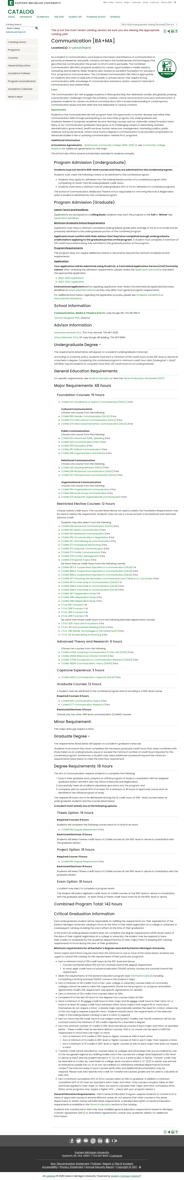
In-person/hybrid (80, 48)
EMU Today (108, 2)
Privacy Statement (71, 1167)
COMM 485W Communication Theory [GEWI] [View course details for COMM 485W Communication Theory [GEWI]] (86, 663)
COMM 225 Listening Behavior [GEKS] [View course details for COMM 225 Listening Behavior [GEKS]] (82, 467)
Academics (43, 16)
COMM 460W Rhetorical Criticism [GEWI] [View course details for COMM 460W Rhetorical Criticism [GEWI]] (84, 656)
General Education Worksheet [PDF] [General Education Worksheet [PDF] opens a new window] (143, 378)
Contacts (116, 1156)
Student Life (75, 16)
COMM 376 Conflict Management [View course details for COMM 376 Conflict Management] (80, 556)
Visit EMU (59, 16)
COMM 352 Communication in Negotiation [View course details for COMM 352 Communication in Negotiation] (84, 537)
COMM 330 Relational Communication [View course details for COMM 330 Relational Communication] (82, 533)
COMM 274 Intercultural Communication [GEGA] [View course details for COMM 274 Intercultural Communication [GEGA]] (88, 420)
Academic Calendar (20, 89)
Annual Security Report (100, 1167)
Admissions (26, 16)
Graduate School (96, 16)
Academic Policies (19, 73)
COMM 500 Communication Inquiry (80, 701)
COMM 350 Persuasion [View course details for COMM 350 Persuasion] (73, 445)
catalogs (51, 1176)
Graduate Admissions (148, 295)
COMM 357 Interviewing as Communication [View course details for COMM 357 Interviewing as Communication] (85, 541)
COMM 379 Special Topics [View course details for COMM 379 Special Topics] (75, 560)
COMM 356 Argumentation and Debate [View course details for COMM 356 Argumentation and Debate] (83, 453)
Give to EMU (166, 2)
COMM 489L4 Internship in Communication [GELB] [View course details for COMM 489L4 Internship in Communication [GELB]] (89, 589)
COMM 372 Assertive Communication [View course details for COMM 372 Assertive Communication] (82, 548)
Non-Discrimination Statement (70, 1163)
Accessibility (50, 1167)
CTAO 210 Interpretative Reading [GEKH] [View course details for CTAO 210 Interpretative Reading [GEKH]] (84, 627)
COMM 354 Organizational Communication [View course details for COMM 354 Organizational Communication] (85, 489)
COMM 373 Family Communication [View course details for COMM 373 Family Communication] (80, 552)
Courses (13, 57)
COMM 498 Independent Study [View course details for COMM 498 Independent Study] (78, 597)
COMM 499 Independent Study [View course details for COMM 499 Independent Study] (78, 601)
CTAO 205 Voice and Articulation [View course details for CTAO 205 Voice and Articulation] (79, 623)
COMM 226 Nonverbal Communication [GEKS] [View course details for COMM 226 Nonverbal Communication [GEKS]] (87, 471)
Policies (96, 1163)
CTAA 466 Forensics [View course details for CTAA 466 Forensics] (72, 616)
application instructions (148, 269)
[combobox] (149, 24)
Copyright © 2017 (126, 1167)
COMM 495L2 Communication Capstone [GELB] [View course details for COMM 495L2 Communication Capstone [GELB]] (88, 677)
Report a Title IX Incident (118, 1163)
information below (141, 975)
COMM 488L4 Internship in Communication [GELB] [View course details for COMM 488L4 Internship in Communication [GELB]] (89, 586)
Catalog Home (17, 42)
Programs (14, 50)
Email (145, 2)
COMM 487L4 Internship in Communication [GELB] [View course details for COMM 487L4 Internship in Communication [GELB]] (89, 582)
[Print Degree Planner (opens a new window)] (165, 31)
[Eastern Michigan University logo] (34, 2)
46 (139, 313)
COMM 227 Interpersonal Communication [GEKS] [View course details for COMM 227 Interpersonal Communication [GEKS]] (89, 475)
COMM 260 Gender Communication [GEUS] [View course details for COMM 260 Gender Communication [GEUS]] (85, 416)
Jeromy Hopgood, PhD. (67, 318)
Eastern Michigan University (92, 1152)
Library (119, 2)
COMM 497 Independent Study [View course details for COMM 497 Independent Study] (78, 593)
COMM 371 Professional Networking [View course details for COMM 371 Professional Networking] (81, 545)
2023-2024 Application (71, 281)
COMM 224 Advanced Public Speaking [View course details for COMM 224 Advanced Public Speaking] (82, 438)
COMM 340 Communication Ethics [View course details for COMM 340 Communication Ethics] (80, 442)
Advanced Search (16, 32)
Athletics (115, 16)
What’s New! (15, 96)
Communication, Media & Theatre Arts (78, 313)
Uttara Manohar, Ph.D (66, 337)
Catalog (21, 12)
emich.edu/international (82, 290)
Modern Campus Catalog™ (126, 1176)
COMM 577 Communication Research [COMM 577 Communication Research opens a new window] (82, 704)
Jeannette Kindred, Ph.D (67, 332)
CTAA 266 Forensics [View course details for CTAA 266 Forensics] (72, 608)
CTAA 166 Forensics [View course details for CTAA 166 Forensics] (72, 604)
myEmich (154, 2)
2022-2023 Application (71, 278)
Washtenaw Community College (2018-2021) (109, 145)
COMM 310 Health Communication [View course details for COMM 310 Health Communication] (80, 530)
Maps (127, 2)
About (11, 16)
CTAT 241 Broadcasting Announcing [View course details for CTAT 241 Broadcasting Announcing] (81, 634)
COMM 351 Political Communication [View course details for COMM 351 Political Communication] (81, 449)
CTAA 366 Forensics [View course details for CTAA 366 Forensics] (72, 612)
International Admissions (68, 298)
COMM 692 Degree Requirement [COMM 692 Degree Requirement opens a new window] (79, 829)
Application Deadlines (66, 218)
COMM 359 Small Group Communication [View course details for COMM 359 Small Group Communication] (84, 493)
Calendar (136, 2)
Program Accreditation (22, 81)
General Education (19, 65)
